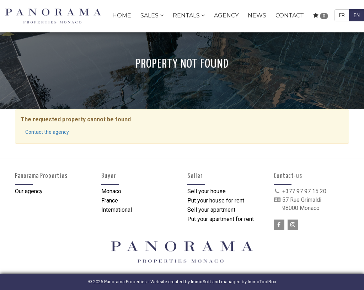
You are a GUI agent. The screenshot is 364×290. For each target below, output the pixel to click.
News (257, 15)
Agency (226, 15)
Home (121, 15)
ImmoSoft (201, 281)
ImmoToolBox (262, 281)
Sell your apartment (211, 209)
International (116, 209)
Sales (152, 15)
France (109, 200)
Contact (289, 15)
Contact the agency (47, 132)
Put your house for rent (215, 200)
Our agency (29, 191)
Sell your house (206, 191)
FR (342, 15)
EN (357, 15)
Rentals (189, 15)
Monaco (111, 191)
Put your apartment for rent (220, 219)
